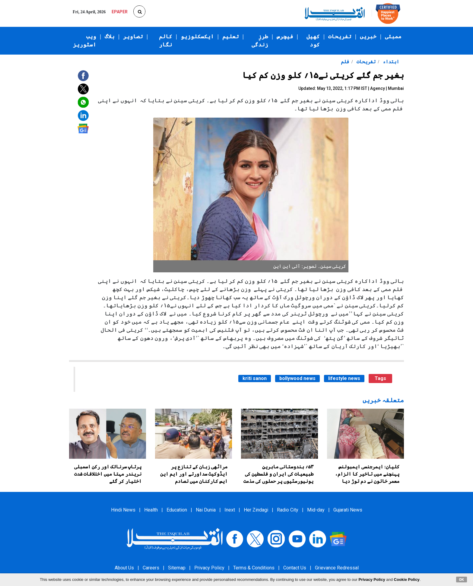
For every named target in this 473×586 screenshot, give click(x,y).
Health (151, 510)
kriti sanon (255, 378)
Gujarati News (347, 510)
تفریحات (339, 36)
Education (177, 510)
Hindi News (123, 510)
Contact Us (294, 568)
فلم (345, 61)
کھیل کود (313, 40)
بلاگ (110, 36)
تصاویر (133, 36)
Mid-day (316, 510)
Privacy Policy (209, 568)
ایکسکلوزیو (197, 36)
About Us (124, 568)
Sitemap (177, 568)
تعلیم (230, 36)
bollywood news (297, 378)
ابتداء (390, 61)
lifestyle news (344, 378)
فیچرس (285, 36)
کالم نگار (165, 40)
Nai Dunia (206, 510)
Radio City (287, 510)
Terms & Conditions (254, 568)
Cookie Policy (407, 579)
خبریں (368, 36)
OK (461, 579)
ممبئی (393, 36)
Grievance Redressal (337, 568)
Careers (151, 568)
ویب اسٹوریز (84, 40)
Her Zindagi (256, 510)
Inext (229, 510)
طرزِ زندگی (260, 40)
